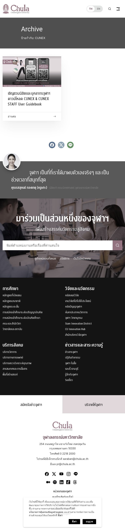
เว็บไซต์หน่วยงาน (82, 259)
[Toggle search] (109, 9)
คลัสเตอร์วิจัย (72, 295)
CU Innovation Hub (75, 329)
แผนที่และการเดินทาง (62, 503)
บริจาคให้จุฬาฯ (94, 404)
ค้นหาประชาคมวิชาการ (76, 312)
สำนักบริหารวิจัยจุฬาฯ (76, 335)
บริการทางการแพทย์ (13, 358)
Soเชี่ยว (69, 380)
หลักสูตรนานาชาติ (11, 301)
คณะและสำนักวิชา (12, 324)
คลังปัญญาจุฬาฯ (73, 307)
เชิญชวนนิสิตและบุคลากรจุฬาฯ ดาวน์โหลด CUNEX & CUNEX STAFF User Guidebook (29, 99)
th (90, 8)
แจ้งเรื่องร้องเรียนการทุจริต (62, 508)
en (98, 8)
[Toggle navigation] (118, 9)
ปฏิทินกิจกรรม (72, 358)
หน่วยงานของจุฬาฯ (62, 491)
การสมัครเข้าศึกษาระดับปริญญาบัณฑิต (22, 312)
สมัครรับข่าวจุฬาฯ (31, 404)
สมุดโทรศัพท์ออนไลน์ (62, 497)
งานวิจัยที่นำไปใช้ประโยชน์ (78, 301)
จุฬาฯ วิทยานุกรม (73, 318)
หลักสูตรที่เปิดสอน (12, 295)
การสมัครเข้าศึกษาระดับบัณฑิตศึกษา (21, 318)
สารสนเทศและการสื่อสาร (15, 369)
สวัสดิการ (65, 259)
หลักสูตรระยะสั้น (11, 307)
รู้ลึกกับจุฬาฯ (71, 375)
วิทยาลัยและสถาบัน (12, 329)
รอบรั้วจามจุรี (71, 369)
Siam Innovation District (78, 324)
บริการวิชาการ (10, 352)
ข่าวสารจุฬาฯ (71, 352)
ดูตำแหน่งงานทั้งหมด (45, 259)
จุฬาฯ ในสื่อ (70, 363)
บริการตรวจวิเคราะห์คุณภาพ (17, 363)
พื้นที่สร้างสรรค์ (10, 375)
